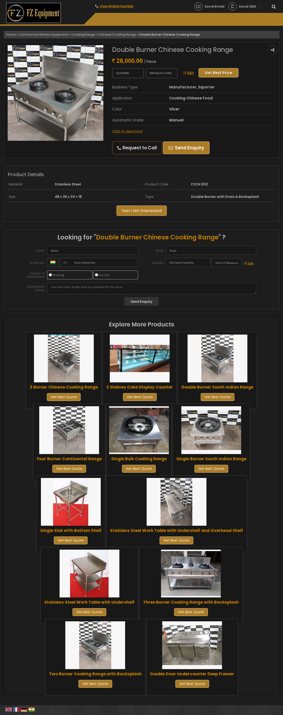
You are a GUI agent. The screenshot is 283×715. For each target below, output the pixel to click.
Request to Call (137, 148)
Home (11, 34)
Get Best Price (218, 72)
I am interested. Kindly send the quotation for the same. (151, 288)
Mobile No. (37, 263)
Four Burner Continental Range (69, 459)
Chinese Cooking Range (117, 34)
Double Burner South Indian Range (217, 387)
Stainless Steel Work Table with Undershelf (89, 602)
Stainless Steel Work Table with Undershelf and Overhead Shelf (176, 530)
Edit (188, 72)
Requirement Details (36, 288)
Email (159, 251)
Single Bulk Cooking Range (139, 459)
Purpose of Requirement (36, 275)
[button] (117, 6)
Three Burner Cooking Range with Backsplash (191, 602)
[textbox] (162, 73)
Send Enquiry (186, 148)
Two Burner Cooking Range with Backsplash (95, 674)
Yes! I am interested (142, 210)
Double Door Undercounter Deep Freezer (192, 674)
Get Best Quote (64, 397)
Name (41, 251)
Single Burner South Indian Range (211, 459)
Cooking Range (83, 34)
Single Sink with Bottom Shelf (70, 530)
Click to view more (127, 131)
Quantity (157, 263)
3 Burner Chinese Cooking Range (64, 387)
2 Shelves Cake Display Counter (139, 387)
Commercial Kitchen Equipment (43, 34)
